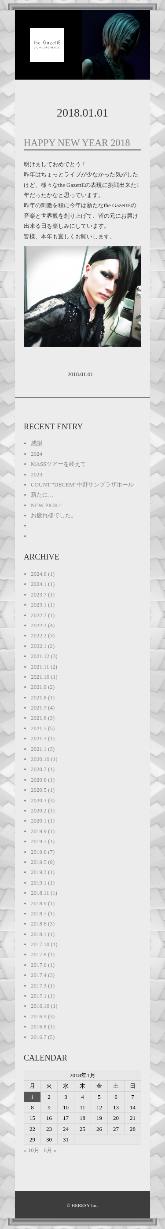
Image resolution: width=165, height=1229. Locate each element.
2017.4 (39, 975)
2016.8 (39, 1026)
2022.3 (39, 625)
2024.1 (39, 584)
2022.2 (39, 635)
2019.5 (39, 862)
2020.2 (39, 810)
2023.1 (39, 604)
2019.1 (39, 882)
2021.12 (40, 656)
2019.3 (39, 872)
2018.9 (39, 903)
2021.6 (39, 717)
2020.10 (40, 759)
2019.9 (39, 831)
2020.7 (39, 769)
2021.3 (39, 738)
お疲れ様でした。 (54, 515)
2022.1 (39, 646)
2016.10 (40, 1005)
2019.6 (39, 852)
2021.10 (40, 676)
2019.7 (39, 841)
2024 (36, 453)
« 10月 (32, 1150)
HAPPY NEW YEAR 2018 (77, 142)
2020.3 (39, 800)
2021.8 (39, 697)
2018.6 (39, 923)
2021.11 (40, 666)
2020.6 (39, 779)
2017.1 (39, 995)
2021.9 (39, 687)
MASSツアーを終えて (58, 464)
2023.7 (39, 594)
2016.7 (39, 1037)
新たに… (42, 494)
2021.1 (39, 749)
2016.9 (39, 1016)
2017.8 (39, 954)
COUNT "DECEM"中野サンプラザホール (82, 484)
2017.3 (39, 985)
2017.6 (39, 965)
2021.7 (39, 707)
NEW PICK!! (46, 505)
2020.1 (39, 820)
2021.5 (39, 728)
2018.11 (40, 892)
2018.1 (39, 934)
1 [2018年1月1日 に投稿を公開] (32, 1097)
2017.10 (40, 944)
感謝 (36, 443)
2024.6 (39, 574)
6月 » (50, 1150)
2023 (36, 474)
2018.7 (39, 913)
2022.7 (39, 615)
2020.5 (39, 789)
